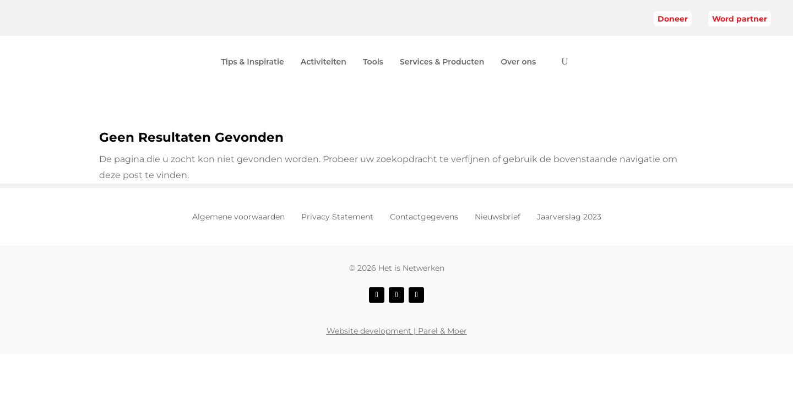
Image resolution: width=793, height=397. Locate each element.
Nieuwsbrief (497, 217)
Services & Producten (442, 62)
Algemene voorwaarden (238, 217)
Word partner (739, 19)
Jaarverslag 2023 (569, 217)
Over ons (518, 62)
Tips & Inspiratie (252, 62)
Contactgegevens (424, 217)
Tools (373, 62)
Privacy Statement (337, 217)
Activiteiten (323, 62)
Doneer (673, 19)
